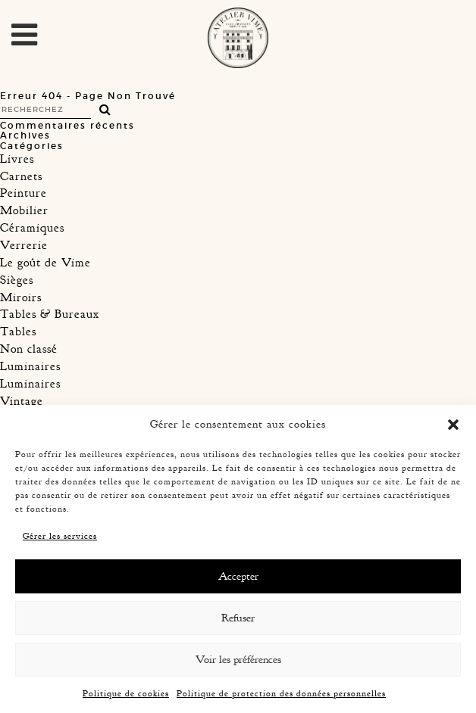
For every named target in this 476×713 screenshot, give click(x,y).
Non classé (29, 348)
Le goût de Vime (45, 262)
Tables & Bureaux (49, 314)
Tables (18, 331)
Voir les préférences (238, 659)
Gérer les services (60, 536)
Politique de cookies (126, 693)
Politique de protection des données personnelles (281, 693)
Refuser (238, 618)
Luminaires (30, 366)
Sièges (16, 280)
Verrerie (24, 245)
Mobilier (24, 210)
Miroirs (21, 297)
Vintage (21, 401)
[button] (453, 424)
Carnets (21, 176)
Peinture (23, 193)
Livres (17, 159)
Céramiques (32, 227)
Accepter (238, 576)
